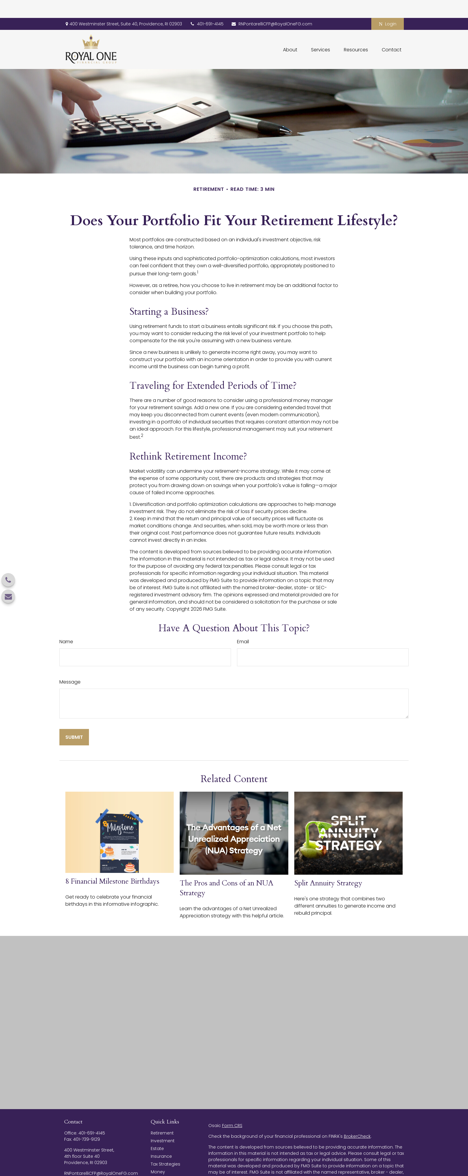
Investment (163, 1123)
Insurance (161, 1138)
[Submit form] (74, 719)
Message (70, 664)
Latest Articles (165, 1169)
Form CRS (232, 1108)
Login (387, 6)
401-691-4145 (207, 6)
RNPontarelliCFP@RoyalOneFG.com (271, 6)
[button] (290, 31)
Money (158, 1154)
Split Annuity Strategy (328, 865)
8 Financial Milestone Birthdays (112, 863)
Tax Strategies (165, 1146)
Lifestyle (159, 1162)
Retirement (162, 1115)
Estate (157, 1131)
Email (243, 623)
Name (66, 623)
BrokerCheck (357, 1118)
